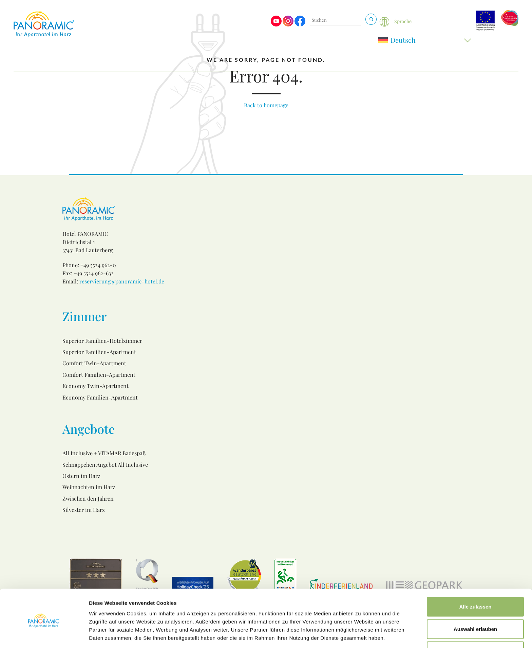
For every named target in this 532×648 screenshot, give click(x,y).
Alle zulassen (475, 581)
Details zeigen (361, 634)
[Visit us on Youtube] (276, 24)
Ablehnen (475, 626)
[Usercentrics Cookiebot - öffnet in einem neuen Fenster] (44, 635)
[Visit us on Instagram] (288, 24)
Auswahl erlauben (475, 604)
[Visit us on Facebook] (299, 24)
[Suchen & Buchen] (371, 19)
